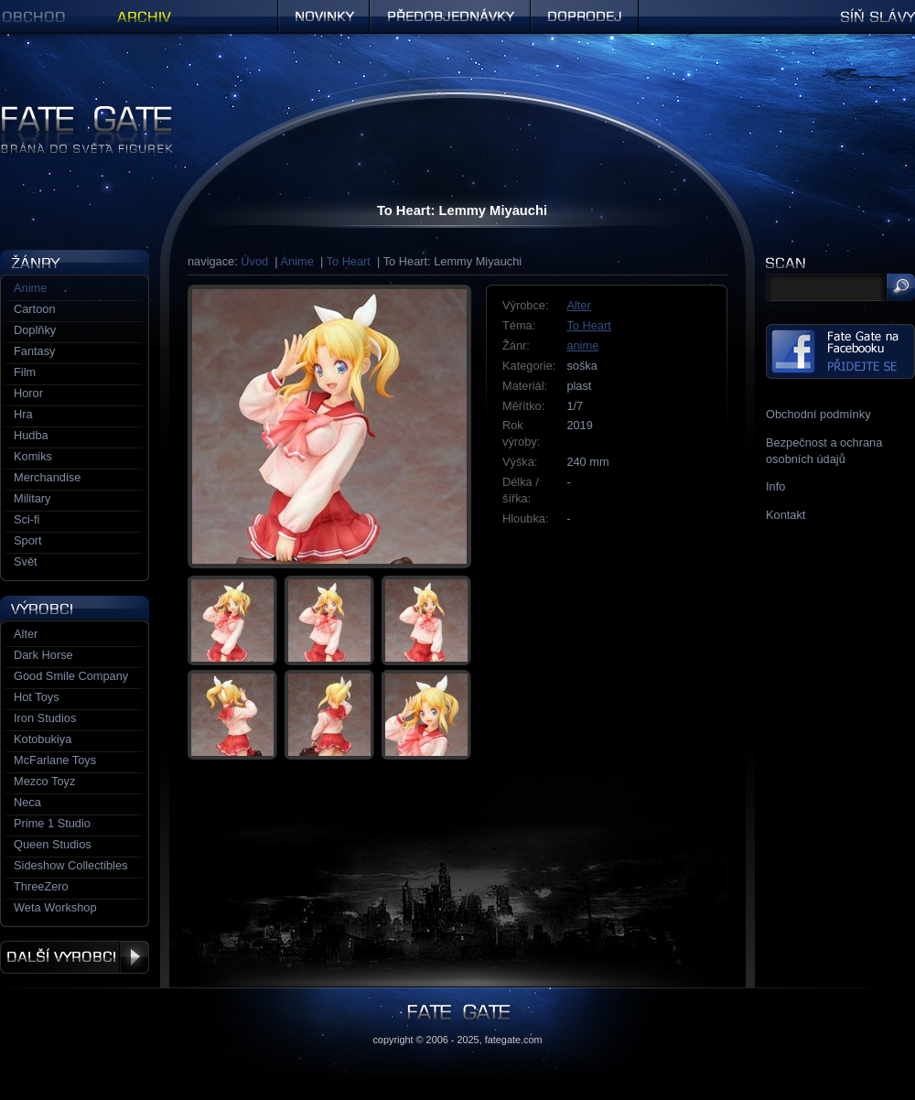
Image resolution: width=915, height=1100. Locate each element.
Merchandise (47, 477)
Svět (26, 561)
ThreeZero (41, 886)
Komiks (33, 456)
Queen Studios (53, 844)
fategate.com (514, 1039)
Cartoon (35, 309)
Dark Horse (43, 655)
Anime (297, 261)
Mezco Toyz (44, 781)
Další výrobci (74, 957)
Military (32, 498)
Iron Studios (45, 718)
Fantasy (35, 351)
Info (775, 486)
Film (25, 372)
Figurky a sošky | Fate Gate (71, 112)
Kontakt (785, 515)
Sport (28, 540)
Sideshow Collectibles (70, 865)
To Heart (349, 261)
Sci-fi (26, 519)
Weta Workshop (55, 907)
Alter (578, 305)
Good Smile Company (71, 676)
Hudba (31, 435)
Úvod (254, 261)
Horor (28, 393)
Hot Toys (36, 697)
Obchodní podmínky (818, 414)
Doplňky (35, 330)
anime (582, 345)
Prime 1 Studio (52, 823)
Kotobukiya (42, 739)
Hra (23, 414)
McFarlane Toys (55, 760)
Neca (27, 802)
